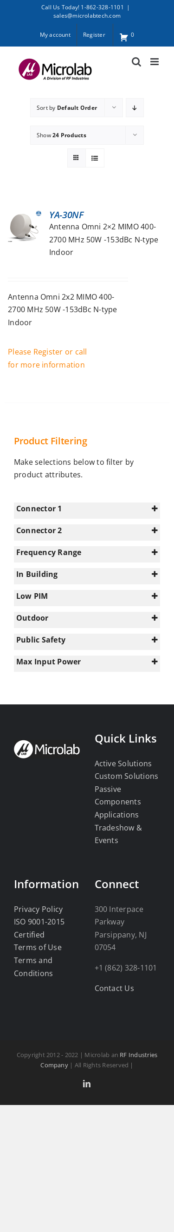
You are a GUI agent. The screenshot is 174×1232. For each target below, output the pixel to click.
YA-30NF (66, 214)
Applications (117, 815)
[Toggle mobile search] (136, 62)
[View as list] (95, 158)
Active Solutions (123, 763)
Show (61, 135)
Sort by (67, 108)
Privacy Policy (38, 909)
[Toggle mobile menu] (155, 62)
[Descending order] (135, 107)
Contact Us (114, 988)
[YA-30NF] (24, 215)
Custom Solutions (127, 776)
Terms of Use (38, 947)
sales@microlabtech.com (87, 16)
